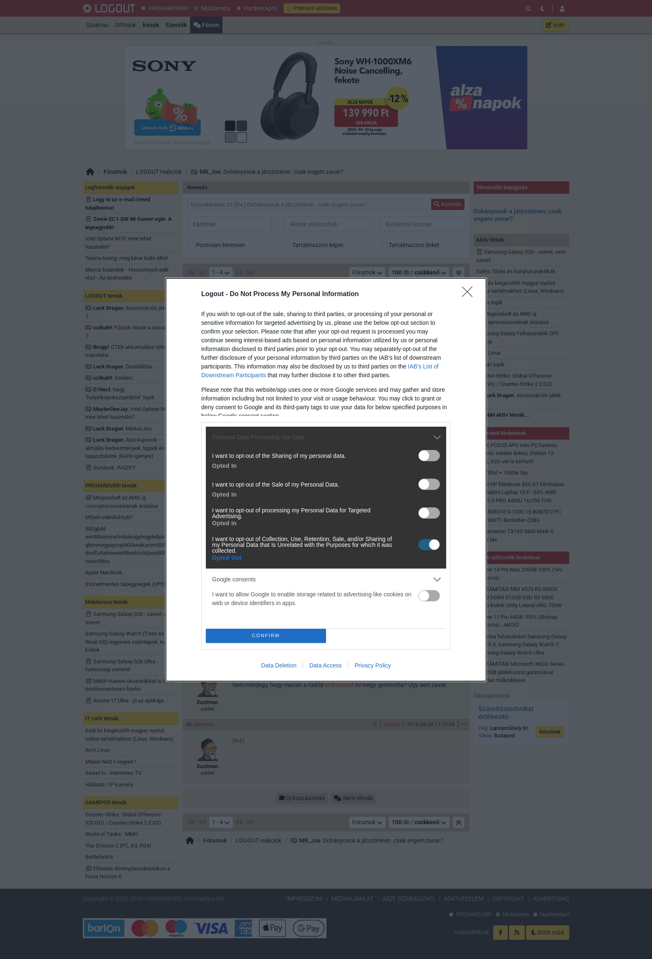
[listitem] (326, 437)
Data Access (325, 665)
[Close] (470, 294)
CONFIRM (266, 635)
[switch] (429, 455)
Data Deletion (278, 665)
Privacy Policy (373, 665)
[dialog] (326, 479)
